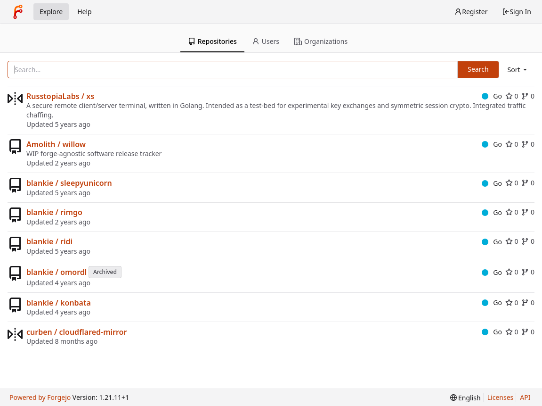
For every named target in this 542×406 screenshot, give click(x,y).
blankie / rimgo (54, 212)
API (525, 397)
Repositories (212, 41)
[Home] (18, 11)
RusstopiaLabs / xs (60, 96)
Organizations (321, 41)
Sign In (516, 11)
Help (84, 11)
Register (470, 11)
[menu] (518, 69)
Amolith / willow (56, 144)
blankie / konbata (58, 302)
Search (478, 69)
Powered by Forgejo (40, 397)
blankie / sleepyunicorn (69, 183)
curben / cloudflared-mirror (76, 332)
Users (265, 41)
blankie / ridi (49, 241)
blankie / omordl (56, 272)
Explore (51, 11)
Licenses (500, 397)
